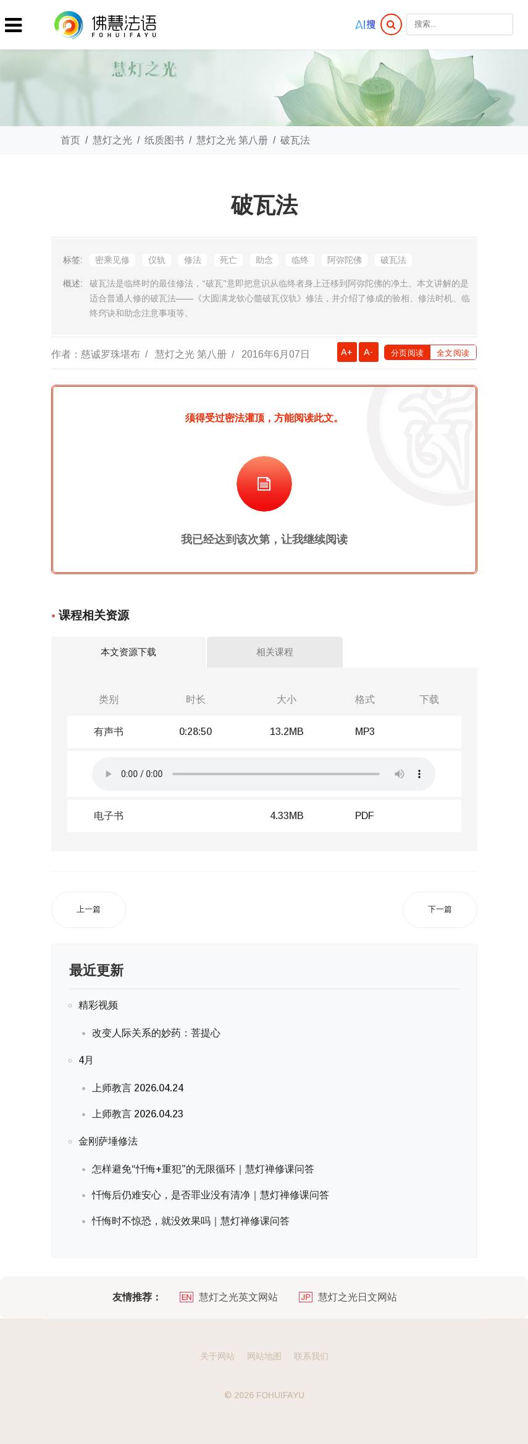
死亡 (228, 260)
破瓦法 (393, 260)
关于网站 (217, 1356)
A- (368, 352)
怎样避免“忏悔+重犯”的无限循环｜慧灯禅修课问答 (203, 1169)
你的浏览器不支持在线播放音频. (263, 774)
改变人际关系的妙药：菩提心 (156, 1033)
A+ (347, 352)
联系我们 (311, 1356)
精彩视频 (98, 1005)
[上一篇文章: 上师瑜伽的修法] (88, 910)
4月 (86, 1060)
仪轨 (157, 260)
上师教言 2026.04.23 (137, 1114)
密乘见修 (112, 260)
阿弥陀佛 (344, 260)
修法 (192, 260)
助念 (264, 260)
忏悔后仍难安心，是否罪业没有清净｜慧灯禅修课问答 (210, 1195)
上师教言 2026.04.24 (137, 1088)
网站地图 (264, 1356)
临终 (300, 260)
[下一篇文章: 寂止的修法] (440, 910)
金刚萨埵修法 (108, 1141)
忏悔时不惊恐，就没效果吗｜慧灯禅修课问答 (191, 1221)
